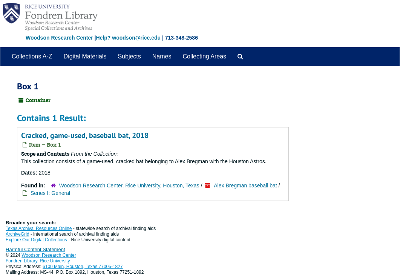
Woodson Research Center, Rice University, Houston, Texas (129, 185)
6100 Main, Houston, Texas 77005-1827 (83, 266)
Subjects (129, 56)
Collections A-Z (32, 56)
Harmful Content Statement (35, 249)
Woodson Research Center (59, 38)
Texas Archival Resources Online (39, 228)
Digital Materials (85, 56)
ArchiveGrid (17, 234)
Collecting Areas (204, 56)
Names (162, 56)
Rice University (55, 261)
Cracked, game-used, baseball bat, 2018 (85, 135)
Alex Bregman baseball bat (245, 185)
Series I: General (50, 193)
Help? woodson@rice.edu (128, 38)
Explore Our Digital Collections (36, 239)
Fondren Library (21, 261)
